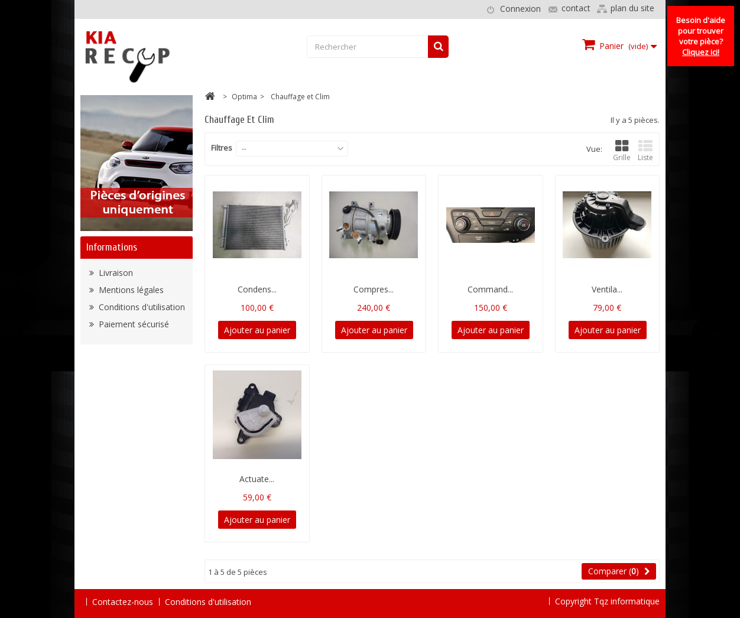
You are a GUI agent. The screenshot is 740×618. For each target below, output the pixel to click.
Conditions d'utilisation (140, 307)
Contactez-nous (122, 601)
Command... (490, 289)
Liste (645, 150)
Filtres (221, 147)
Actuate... (256, 478)
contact (576, 8)
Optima (244, 97)
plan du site (632, 8)
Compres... (373, 289)
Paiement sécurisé (132, 324)
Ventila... (607, 289)
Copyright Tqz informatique (607, 601)
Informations (111, 247)
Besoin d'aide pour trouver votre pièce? (700, 36)
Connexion (520, 8)
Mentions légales (130, 289)
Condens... (257, 289)
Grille (622, 150)
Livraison (114, 272)
